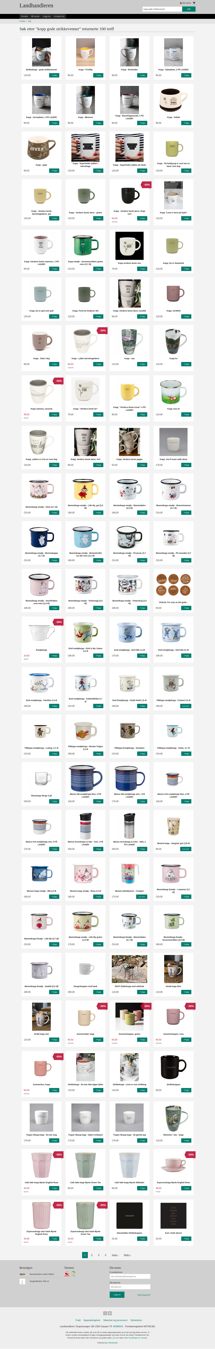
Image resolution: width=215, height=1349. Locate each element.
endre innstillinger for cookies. (135, 1338)
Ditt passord (115, 1283)
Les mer (116, 1338)
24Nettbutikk (113, 1343)
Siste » (127, 1255)
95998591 (118, 1327)
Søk (189, 9)
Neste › (115, 1255)
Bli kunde (35, 16)
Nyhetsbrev (136, 1321)
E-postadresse (116, 1272)
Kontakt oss (59, 16)
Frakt (78, 1321)
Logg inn (47, 16)
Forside (24, 16)
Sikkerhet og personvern (115, 1321)
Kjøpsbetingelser (92, 1321)
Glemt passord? (144, 1295)
